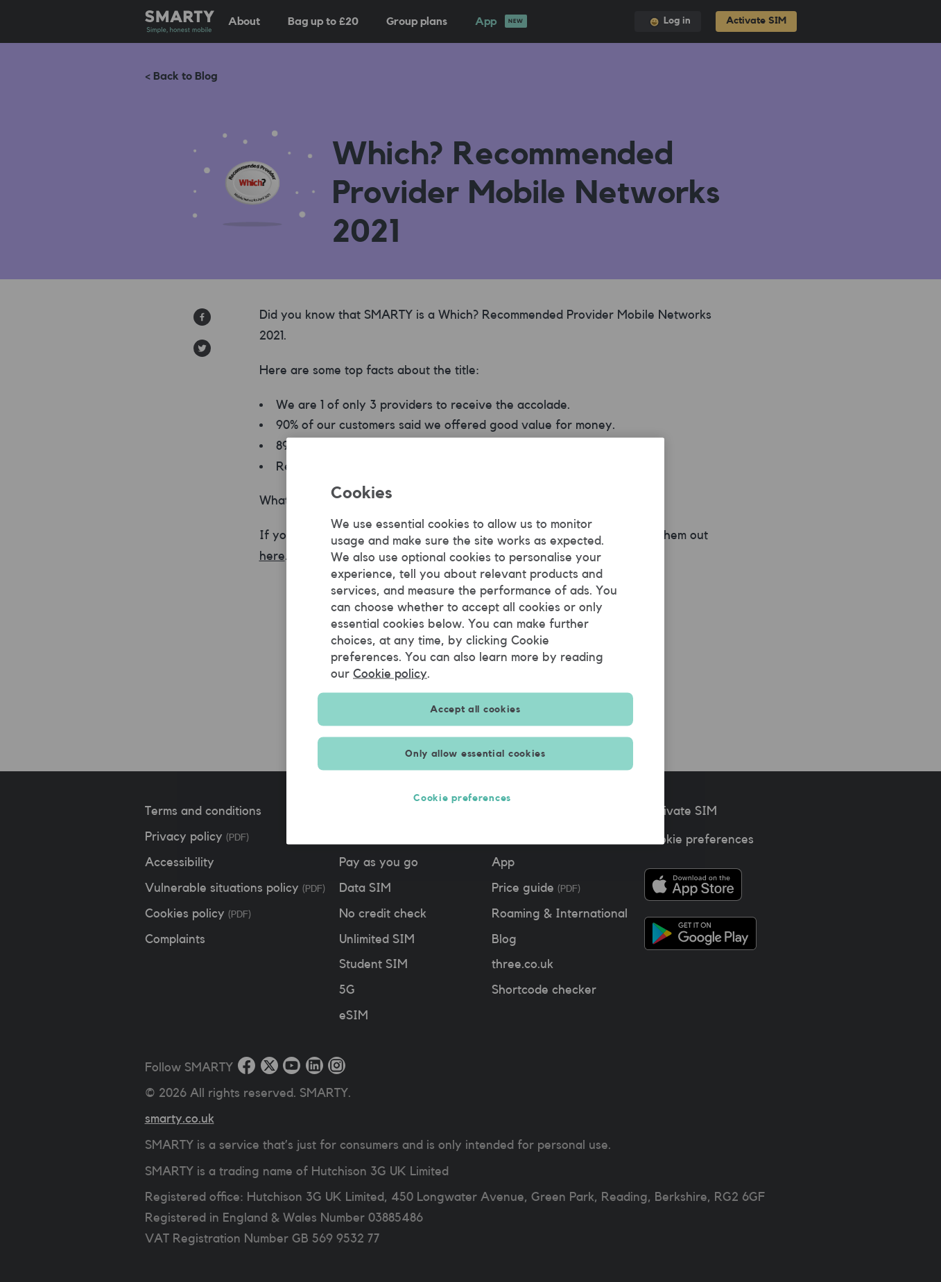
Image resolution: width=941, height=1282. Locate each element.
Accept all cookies (475, 709)
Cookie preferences (475, 798)
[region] (475, 641)
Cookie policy (390, 673)
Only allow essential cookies (475, 754)
